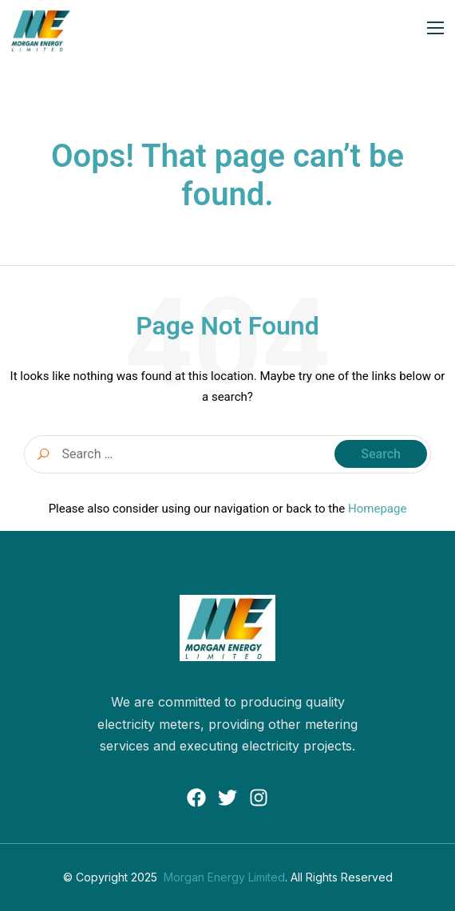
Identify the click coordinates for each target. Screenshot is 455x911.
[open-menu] (436, 30)
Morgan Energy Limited (224, 877)
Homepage (377, 508)
